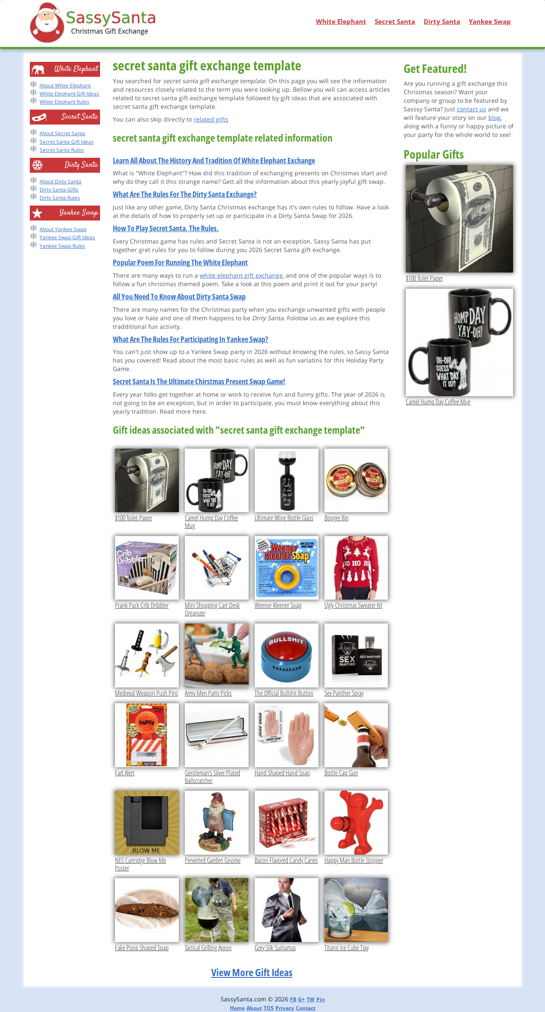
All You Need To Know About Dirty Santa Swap (179, 296)
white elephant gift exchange (241, 275)
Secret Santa (395, 21)
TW (311, 999)
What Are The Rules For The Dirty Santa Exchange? (185, 194)
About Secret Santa (62, 133)
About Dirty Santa (60, 181)
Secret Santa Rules (62, 150)
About (254, 1008)
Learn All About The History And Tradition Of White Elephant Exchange (214, 160)
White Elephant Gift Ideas (69, 93)
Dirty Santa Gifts (59, 189)
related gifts (211, 119)
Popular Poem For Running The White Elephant (180, 262)
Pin (320, 999)
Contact (306, 1008)
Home (237, 1008)
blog (494, 117)
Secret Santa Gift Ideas (67, 141)
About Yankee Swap (63, 229)
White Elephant (341, 21)
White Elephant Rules (64, 101)
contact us (471, 109)
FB (293, 999)
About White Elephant (65, 85)
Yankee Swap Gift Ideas (67, 237)
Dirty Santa (442, 21)
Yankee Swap (490, 21)
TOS (269, 1008)
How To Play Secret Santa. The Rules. (166, 228)
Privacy (284, 1008)
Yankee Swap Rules (62, 245)
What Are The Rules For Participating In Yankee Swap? (190, 339)
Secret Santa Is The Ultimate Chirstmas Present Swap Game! (199, 381)
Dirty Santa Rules (60, 197)
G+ (301, 999)
